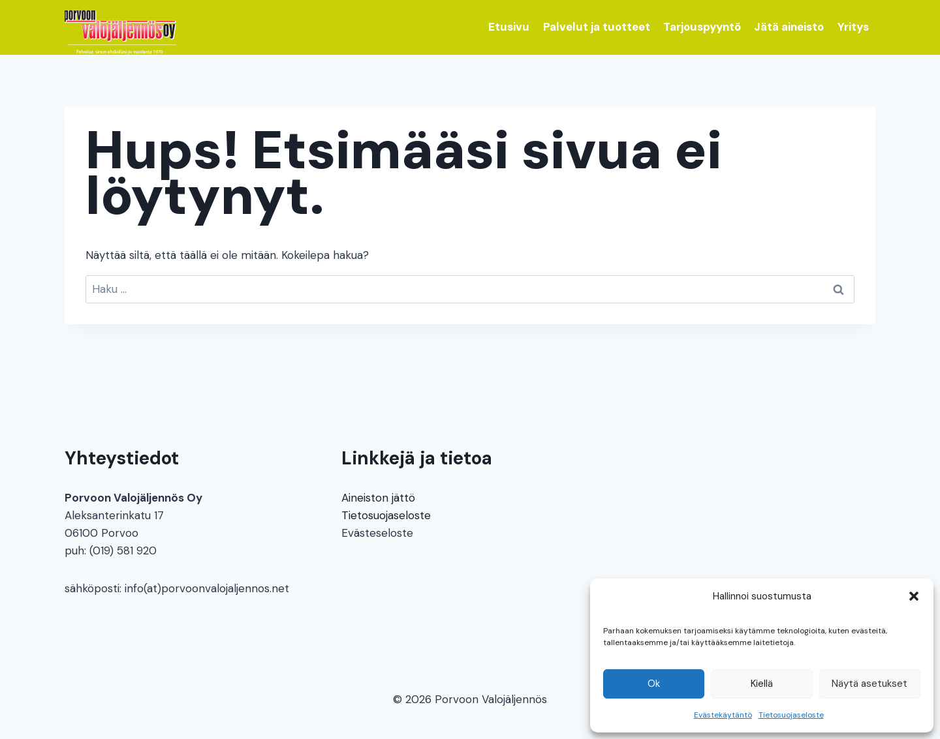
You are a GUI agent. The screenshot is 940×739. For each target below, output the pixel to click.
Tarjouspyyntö (702, 27)
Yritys (853, 27)
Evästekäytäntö (723, 715)
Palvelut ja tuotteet (596, 27)
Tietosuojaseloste (791, 715)
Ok (654, 683)
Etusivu (508, 27)
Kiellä (762, 683)
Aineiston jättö (378, 497)
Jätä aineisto (789, 27)
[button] (913, 596)
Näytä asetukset (869, 683)
